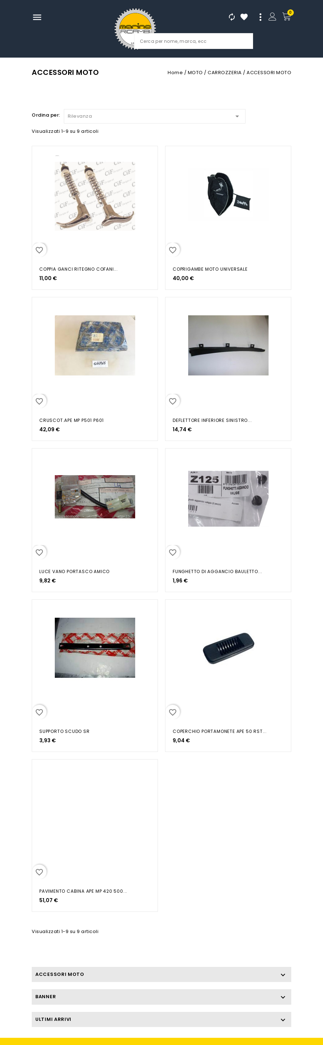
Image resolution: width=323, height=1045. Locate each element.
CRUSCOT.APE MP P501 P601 (71, 420)
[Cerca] (193, 41)
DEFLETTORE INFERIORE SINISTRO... (212, 420)
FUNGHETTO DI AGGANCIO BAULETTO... (217, 571)
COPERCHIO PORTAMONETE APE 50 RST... (220, 731)
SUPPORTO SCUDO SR (64, 731)
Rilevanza (155, 115)
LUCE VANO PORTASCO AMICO (74, 571)
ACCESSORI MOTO (59, 974)
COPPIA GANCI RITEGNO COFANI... (78, 269)
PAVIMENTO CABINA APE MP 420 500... (83, 891)
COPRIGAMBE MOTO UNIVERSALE (210, 269)
